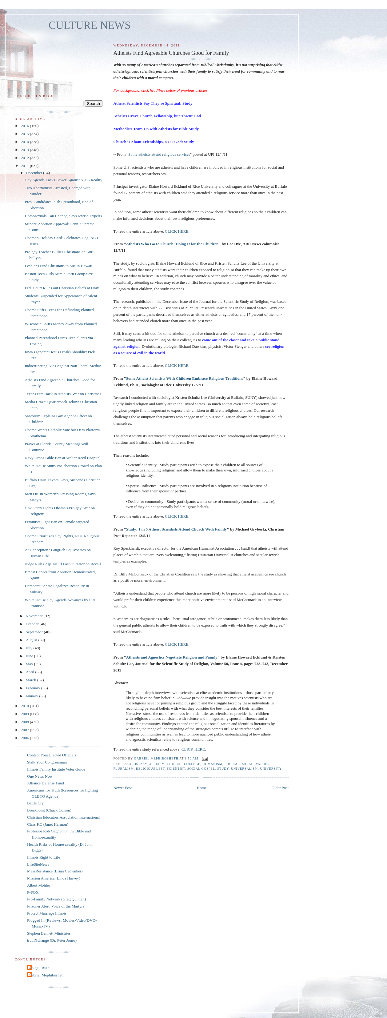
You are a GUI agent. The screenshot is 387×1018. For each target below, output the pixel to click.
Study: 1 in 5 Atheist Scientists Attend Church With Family (176, 529)
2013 (25, 149)
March (31, 680)
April (30, 672)
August (32, 640)
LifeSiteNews (38, 864)
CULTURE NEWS (90, 25)
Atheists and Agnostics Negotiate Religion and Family (171, 657)
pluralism (123, 768)
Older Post (280, 787)
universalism (244, 768)
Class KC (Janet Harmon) (47, 824)
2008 (25, 721)
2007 (25, 729)
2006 (25, 737)
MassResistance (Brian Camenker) (55, 871)
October (33, 624)
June (30, 656)
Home (202, 787)
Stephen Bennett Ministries (49, 933)
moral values (255, 764)
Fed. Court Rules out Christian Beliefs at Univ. (62, 288)
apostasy (138, 764)
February (33, 688)
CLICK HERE (176, 231)
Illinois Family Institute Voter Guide (56, 769)
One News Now (40, 776)
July (30, 648)
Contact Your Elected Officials (51, 755)
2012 (25, 157)
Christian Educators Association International (63, 817)
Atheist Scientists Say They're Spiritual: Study (152, 103)
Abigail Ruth (39, 968)
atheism (157, 764)
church (174, 764)
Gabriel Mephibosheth (47, 975)
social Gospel (201, 768)
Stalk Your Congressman (47, 762)
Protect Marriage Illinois (46, 913)
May (30, 664)
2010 (25, 705)
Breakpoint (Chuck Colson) (49, 810)
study (223, 768)
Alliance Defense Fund (45, 783)
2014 (25, 141)
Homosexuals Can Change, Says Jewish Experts (63, 216)
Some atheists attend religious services (159, 154)
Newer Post (122, 787)
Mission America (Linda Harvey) (53, 878)
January (32, 696)
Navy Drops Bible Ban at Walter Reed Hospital (62, 457)
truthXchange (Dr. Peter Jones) (52, 940)
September (35, 632)
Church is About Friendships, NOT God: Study (153, 141)
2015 (25, 133)
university (271, 768)
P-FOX (33, 892)
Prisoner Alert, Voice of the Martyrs (55, 906)
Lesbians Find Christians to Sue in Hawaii (58, 265)
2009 (25, 713)
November (35, 616)
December (34, 172)
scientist (176, 768)
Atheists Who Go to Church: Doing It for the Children (172, 244)
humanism (212, 764)
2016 (25, 125)
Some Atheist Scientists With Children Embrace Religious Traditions (184, 378)
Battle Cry (35, 803)
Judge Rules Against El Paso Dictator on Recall (63, 564)
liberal (232, 764)
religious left (150, 768)
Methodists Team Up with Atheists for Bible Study (156, 128)
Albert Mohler (38, 885)
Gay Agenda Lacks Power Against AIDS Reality (63, 180)
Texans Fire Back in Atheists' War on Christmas (63, 393)
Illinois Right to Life (43, 857)
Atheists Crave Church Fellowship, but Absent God (157, 116)
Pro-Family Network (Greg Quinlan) (56, 899)
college (192, 764)
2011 (25, 165)
